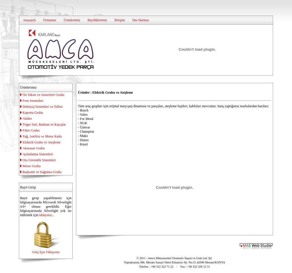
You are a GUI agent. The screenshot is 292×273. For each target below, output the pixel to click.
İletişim (119, 20)
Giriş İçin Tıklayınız (46, 250)
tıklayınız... (46, 215)
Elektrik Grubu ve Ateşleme (41, 142)
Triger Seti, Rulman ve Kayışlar (44, 124)
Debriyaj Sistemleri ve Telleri (43, 107)
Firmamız (49, 20)
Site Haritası (140, 20)
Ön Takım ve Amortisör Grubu (43, 95)
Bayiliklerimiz (97, 20)
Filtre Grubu (31, 130)
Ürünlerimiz (72, 20)
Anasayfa (29, 20)
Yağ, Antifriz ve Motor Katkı (42, 136)
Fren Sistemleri (33, 101)
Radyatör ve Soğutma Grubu (42, 172)
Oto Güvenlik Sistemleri (39, 160)
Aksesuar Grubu (34, 148)
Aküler (27, 119)
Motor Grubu (32, 166)
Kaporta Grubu (33, 113)
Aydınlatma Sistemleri (38, 154)
